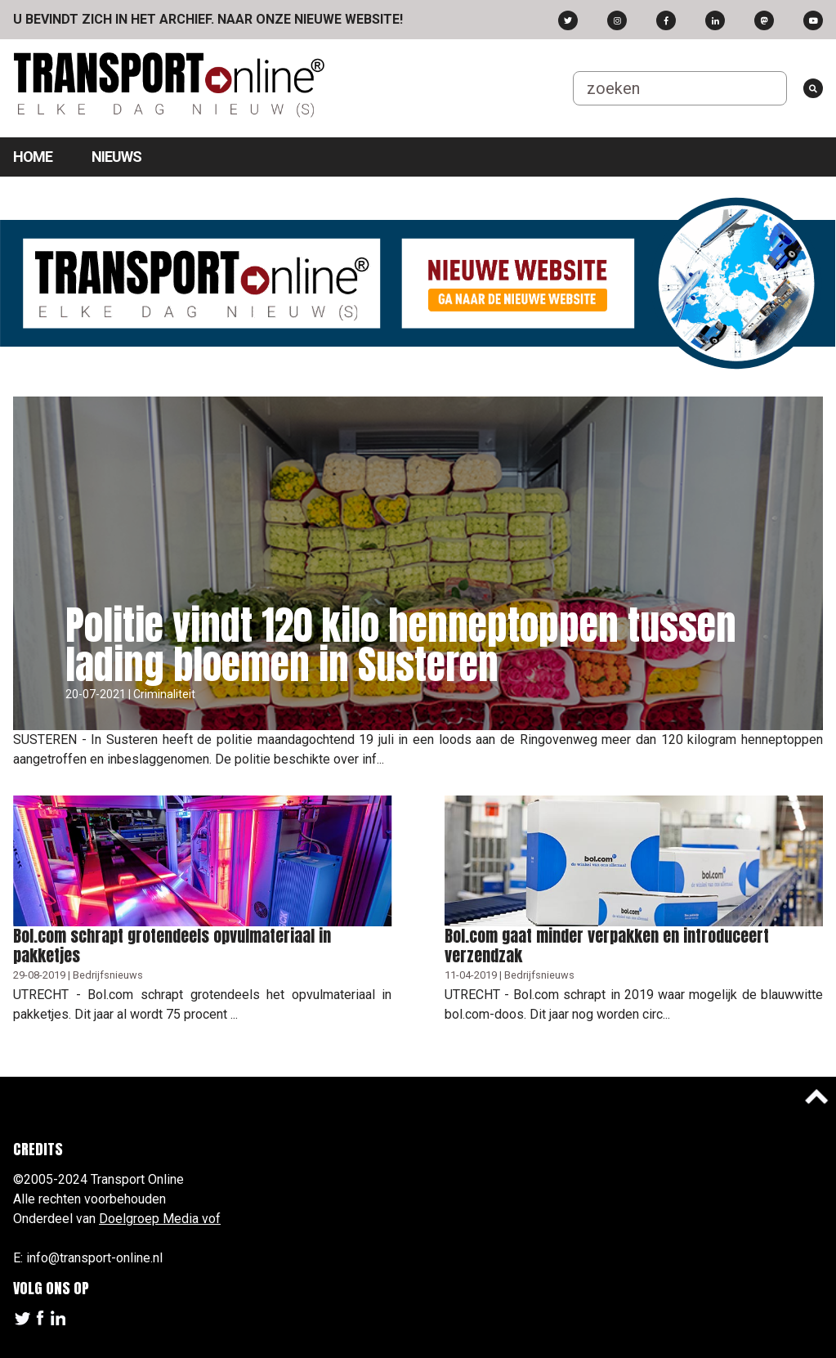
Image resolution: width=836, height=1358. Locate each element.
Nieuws (116, 156)
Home (32, 156)
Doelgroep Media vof (160, 1218)
